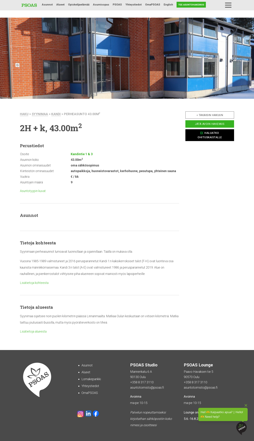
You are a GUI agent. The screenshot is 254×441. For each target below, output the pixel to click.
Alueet (60, 4)
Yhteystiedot (133, 4)
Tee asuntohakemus (191, 4)
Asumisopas (101, 4)
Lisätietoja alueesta (33, 331)
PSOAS (117, 4)
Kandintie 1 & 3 (82, 154)
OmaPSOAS (152, 4)
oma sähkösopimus (85, 165)
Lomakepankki (91, 379)
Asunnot (47, 4)
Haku (219, 4)
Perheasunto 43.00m (82, 114)
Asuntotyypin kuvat (33, 191)
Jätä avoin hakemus (209, 124)
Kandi (56, 114)
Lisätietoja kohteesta (34, 283)
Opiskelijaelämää (78, 4)
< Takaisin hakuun (209, 115)
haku (24, 114)
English (168, 4)
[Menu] (228, 5)
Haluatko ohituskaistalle (210, 135)
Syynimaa (40, 114)
